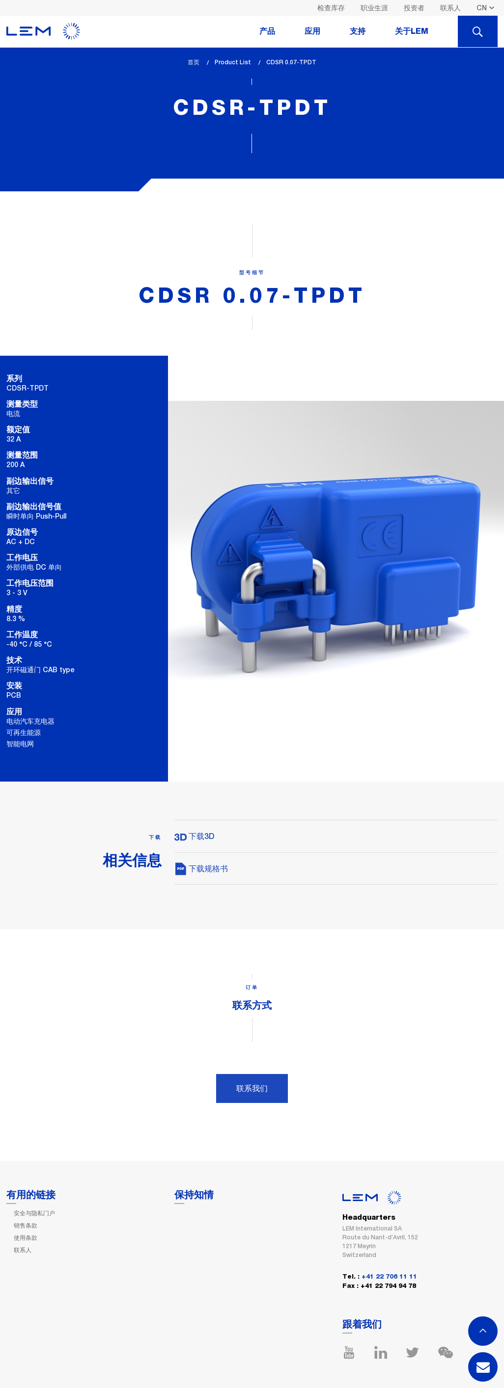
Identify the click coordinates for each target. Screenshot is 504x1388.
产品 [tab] (267, 31)
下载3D (194, 836)
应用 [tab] (312, 31)
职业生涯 (374, 8)
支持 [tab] (357, 31)
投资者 (414, 8)
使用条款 (25, 1238)
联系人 (450, 8)
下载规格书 (201, 868)
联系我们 (252, 1088)
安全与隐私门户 (34, 1213)
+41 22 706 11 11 (389, 1277)
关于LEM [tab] (411, 31)
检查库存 (331, 8)
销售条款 (25, 1226)
